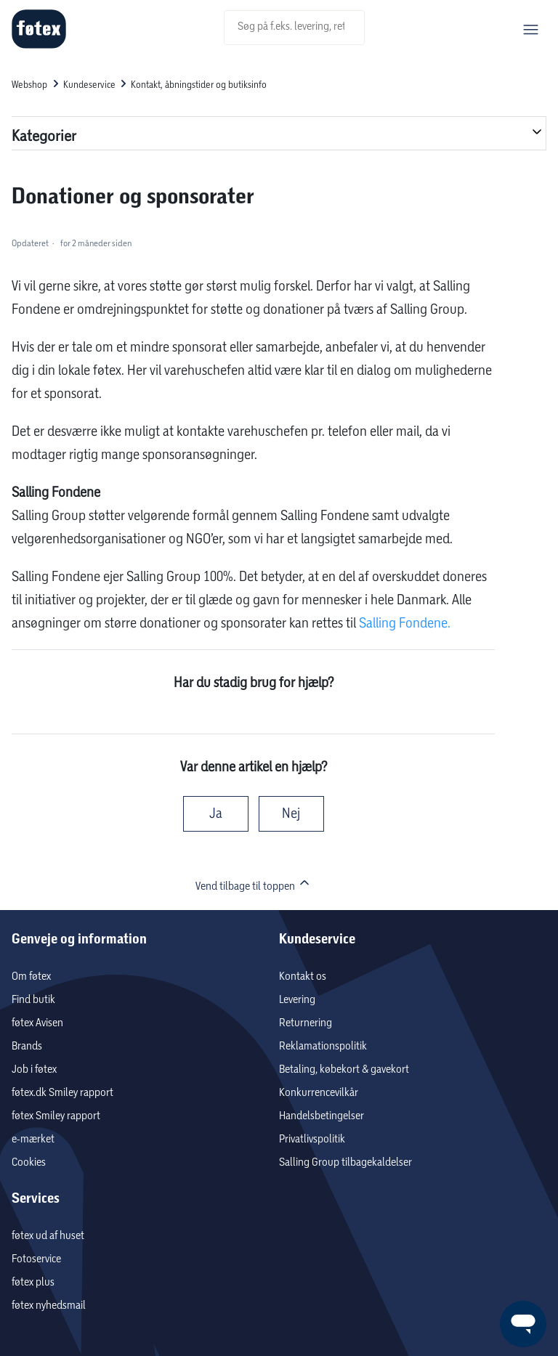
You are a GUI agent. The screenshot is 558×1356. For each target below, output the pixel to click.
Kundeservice (89, 84)
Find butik (33, 1000)
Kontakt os (302, 976)
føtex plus (33, 1282)
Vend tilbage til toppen (253, 884)
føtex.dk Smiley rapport (62, 1093)
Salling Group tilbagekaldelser (345, 1162)
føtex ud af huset (48, 1236)
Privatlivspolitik (312, 1139)
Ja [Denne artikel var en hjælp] (215, 813)
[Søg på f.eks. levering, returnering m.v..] (294, 27)
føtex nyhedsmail (49, 1305)
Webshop (29, 84)
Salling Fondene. (404, 623)
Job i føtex (34, 1069)
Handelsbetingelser (321, 1116)
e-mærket (33, 1139)
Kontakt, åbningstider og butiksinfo (199, 84)
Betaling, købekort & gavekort (344, 1069)
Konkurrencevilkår (318, 1093)
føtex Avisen (37, 1023)
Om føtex (31, 976)
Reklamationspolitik (323, 1046)
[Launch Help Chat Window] (523, 1324)
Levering (297, 1000)
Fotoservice (36, 1259)
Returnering (305, 1023)
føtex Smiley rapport (56, 1116)
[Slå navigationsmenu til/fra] (530, 29)
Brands (27, 1046)
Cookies (29, 1162)
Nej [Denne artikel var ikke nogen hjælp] (291, 813)
